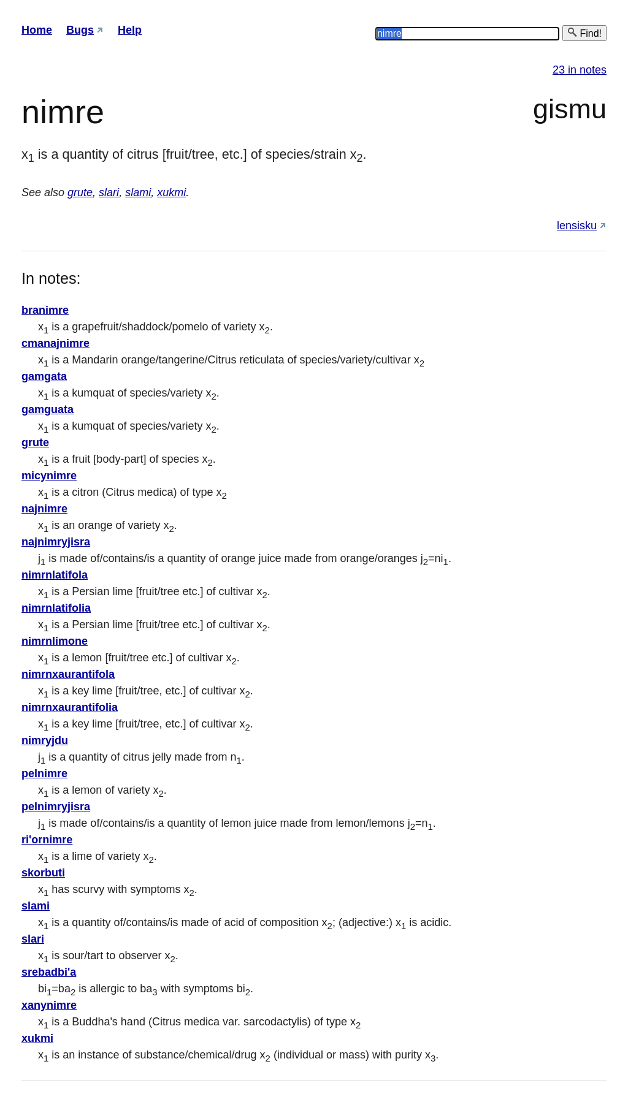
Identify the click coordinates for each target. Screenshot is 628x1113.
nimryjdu (44, 740)
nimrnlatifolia (56, 608)
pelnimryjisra (55, 806)
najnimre (44, 509)
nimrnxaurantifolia (69, 707)
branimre (45, 310)
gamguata (47, 409)
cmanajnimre (55, 343)
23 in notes (580, 70)
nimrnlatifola (54, 575)
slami (138, 192)
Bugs (80, 30)
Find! (584, 33)
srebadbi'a (48, 972)
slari (109, 192)
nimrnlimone (54, 641)
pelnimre (44, 773)
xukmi (171, 192)
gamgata (44, 376)
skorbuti (43, 873)
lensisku (577, 225)
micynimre (49, 475)
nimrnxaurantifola (68, 674)
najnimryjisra (55, 542)
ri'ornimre (46, 840)
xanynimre (49, 1005)
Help (130, 30)
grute (80, 192)
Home (36, 30)
